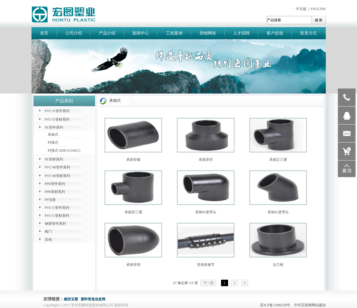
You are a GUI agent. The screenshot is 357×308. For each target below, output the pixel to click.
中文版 (301, 9)
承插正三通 (278, 160)
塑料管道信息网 (93, 299)
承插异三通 (133, 212)
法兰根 (278, 265)
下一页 (208, 283)
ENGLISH (318, 9)
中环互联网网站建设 (310, 305)
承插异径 (206, 160)
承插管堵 (133, 265)
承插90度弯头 (205, 212)
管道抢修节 (206, 265)
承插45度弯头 (278, 212)
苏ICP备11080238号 (276, 305)
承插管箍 (133, 160)
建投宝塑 (71, 299)
